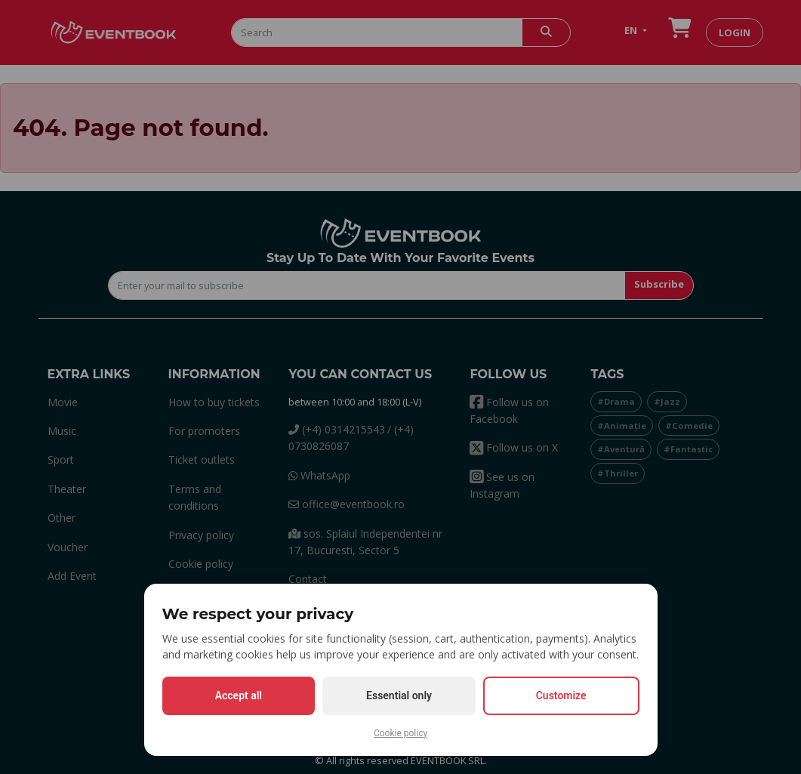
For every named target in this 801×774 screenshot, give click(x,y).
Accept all (238, 695)
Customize (561, 695)
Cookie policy (400, 733)
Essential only (399, 695)
